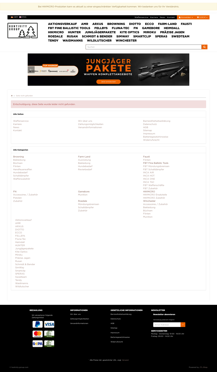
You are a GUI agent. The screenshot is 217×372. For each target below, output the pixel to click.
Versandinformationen (90, 127)
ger (14, 17)
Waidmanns (73, 40)
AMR (84, 23)
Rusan (72, 36)
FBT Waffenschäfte (153, 185)
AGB (145, 127)
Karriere (154, 17)
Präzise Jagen (172, 32)
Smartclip (142, 36)
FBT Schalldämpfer (153, 169)
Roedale (55, 36)
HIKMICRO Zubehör (154, 198)
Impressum (149, 133)
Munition (82, 194)
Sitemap (147, 130)
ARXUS (97, 23)
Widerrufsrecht (151, 140)
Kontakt (171, 17)
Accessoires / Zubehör (25, 194)
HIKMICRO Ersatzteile (155, 194)
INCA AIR (148, 172)
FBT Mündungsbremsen (156, 166)
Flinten (17, 166)
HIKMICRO (56, 32)
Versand (125, 360)
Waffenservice (141, 17)
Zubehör (17, 201)
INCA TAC (148, 182)
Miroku (149, 32)
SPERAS (161, 36)
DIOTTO (135, 23)
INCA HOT (149, 175)
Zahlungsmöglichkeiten (90, 124)
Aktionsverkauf (62, 23)
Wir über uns (85, 121)
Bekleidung (19, 160)
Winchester (126, 40)
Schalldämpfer (21, 175)
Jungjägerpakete (100, 32)
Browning (116, 23)
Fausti (186, 23)
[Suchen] (144, 47)
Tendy (53, 40)
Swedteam (180, 36)
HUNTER (74, 32)
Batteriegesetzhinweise (155, 136)
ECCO (149, 23)
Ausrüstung (84, 160)
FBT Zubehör (150, 188)
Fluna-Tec (120, 28)
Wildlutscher (99, 40)
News (162, 17)
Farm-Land (167, 23)
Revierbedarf (85, 169)
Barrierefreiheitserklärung (156, 121)
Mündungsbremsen (88, 204)
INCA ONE (149, 179)
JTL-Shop (203, 367)
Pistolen (17, 198)
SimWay (122, 36)
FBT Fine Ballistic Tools (69, 28)
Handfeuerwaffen (22, 169)
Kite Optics (129, 32)
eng (22, 17)
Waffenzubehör (21, 179)
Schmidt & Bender (97, 36)
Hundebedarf (20, 172)
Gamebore (151, 28)
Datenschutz (150, 124)
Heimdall (172, 28)
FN (136, 28)
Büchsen (18, 163)
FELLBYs (101, 28)
